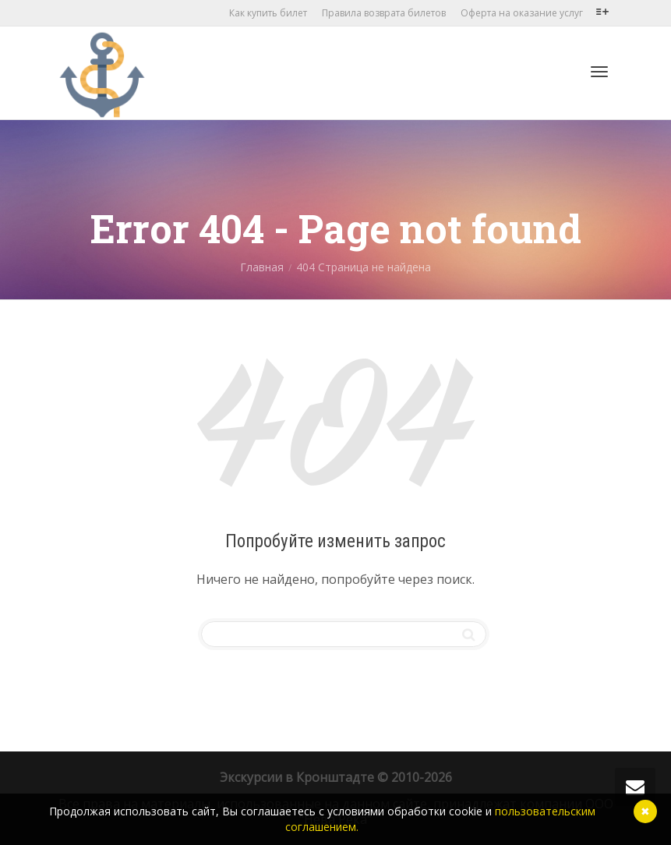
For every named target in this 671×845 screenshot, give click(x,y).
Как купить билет (268, 12)
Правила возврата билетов (384, 12)
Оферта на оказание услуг (522, 12)
